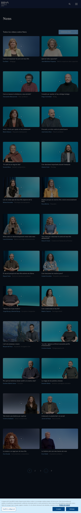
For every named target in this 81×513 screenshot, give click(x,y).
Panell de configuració (9, 509)
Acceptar (58, 509)
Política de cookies (65, 505)
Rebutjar (72, 509)
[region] (40, 505)
